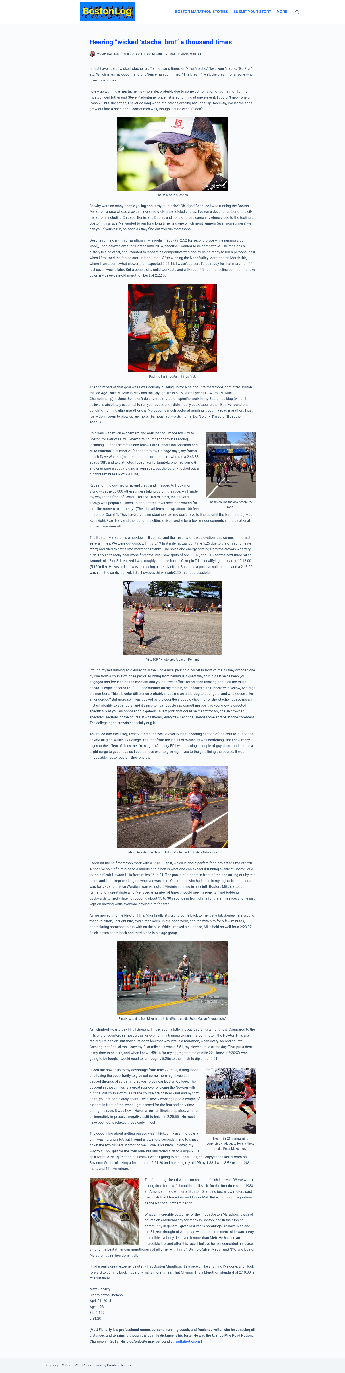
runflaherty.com (187, 1341)
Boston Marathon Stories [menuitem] (201, 12)
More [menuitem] (284, 12)
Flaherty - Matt (165, 54)
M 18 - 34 (195, 54)
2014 (150, 54)
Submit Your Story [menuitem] (252, 12)
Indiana (183, 54)
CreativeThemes (119, 1365)
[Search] (297, 12)
